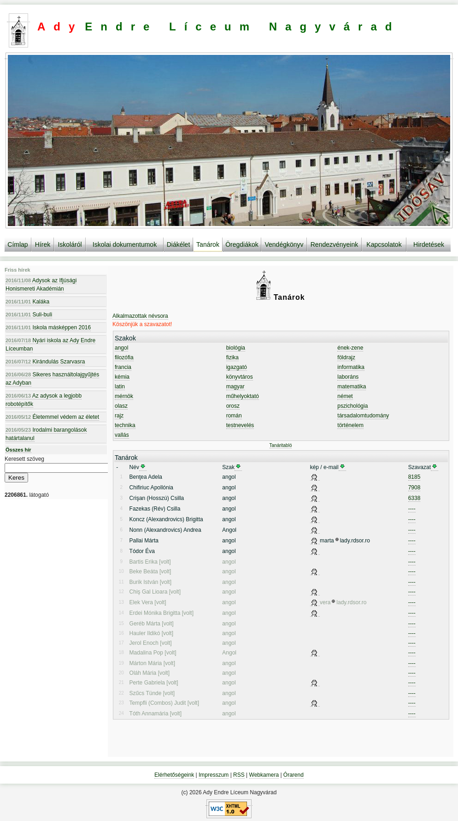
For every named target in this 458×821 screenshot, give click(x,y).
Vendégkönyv (283, 244)
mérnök (124, 396)
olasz (121, 406)
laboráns (347, 377)
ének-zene (350, 348)
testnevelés (240, 425)
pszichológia (352, 406)
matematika (351, 386)
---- (412, 509)
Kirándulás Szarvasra (45, 361)
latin (120, 386)
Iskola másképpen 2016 (48, 327)
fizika (232, 357)
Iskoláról (70, 244)
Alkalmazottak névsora (140, 316)
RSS (239, 775)
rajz (119, 415)
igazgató (236, 367)
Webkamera (264, 775)
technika (125, 425)
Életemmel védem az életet (52, 417)
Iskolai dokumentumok (125, 244)
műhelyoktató (242, 396)
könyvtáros (239, 377)
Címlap (17, 244)
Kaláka (27, 301)
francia (123, 367)
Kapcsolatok (383, 244)
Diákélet (178, 244)
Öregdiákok (241, 244)
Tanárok (207, 244)
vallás (122, 435)
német (344, 396)
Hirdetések (428, 244)
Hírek (42, 244)
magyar (235, 386)
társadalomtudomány (363, 415)
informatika (350, 367)
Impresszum (214, 775)
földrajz (346, 357)
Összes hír (18, 449)
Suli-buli (29, 314)
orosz (233, 406)
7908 (414, 487)
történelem (350, 425)
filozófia (124, 357)
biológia (235, 348)
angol (121, 348)
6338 (414, 498)
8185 (414, 477)
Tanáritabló (281, 445)
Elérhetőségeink (174, 775)
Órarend (293, 775)
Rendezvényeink (334, 244)
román (234, 415)
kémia (122, 377)
